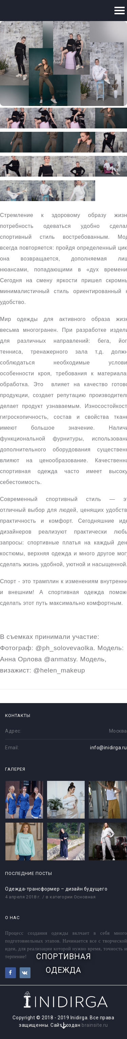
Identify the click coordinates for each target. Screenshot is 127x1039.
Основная (85, 896)
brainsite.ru (95, 1025)
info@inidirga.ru (108, 747)
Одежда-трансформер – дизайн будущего (56, 889)
